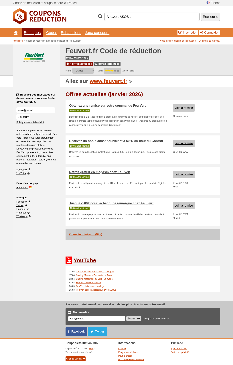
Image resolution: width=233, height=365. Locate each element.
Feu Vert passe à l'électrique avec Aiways (96, 290)
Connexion (209, 32)
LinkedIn (20, 209)
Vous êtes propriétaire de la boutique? (178, 41)
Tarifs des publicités (180, 352)
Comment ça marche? (209, 41)
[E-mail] (96, 318)
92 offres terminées (107, 63)
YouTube (21, 173)
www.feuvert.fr (77, 58)
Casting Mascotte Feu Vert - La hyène (94, 279)
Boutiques (32, 32)
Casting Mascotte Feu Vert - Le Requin (95, 271)
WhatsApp (21, 216)
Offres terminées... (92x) (85, 234)
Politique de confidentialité (30, 122)
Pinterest (21, 212)
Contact (122, 348)
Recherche (210, 17)
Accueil (16, 41)
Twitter (19, 205)
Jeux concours (97, 32)
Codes (51, 32)
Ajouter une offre (179, 348)
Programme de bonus (128, 352)
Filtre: (69, 70)
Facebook (21, 169)
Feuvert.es (22, 187)
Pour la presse (125, 356)
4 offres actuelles (79, 63)
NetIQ (91, 348)
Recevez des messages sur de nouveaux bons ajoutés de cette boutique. (35, 98)
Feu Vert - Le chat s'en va (88, 282)
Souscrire (23, 116)
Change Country (75, 359)
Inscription (187, 32)
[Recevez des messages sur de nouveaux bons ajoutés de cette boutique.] (35, 110)
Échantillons (71, 32)
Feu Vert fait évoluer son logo (90, 286)
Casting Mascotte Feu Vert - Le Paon (94, 275)
